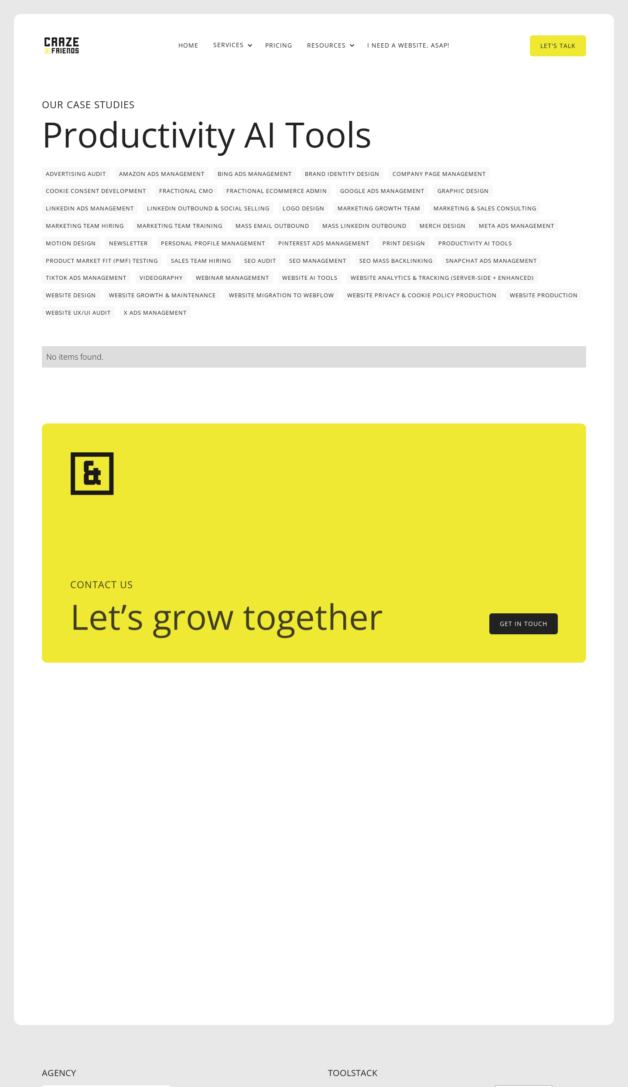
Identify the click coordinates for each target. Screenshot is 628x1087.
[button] (231, 45)
